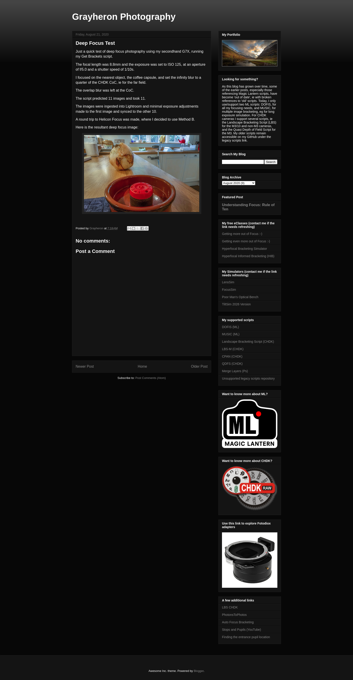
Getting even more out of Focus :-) (246, 241)
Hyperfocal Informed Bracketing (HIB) (248, 256)
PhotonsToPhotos (234, 615)
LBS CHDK (230, 607)
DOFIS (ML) (230, 327)
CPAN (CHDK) (232, 356)
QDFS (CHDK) (232, 363)
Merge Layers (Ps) (235, 371)
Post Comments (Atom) (150, 378)
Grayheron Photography (124, 17)
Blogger (199, 671)
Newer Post (85, 366)
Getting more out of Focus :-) (242, 234)
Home (142, 366)
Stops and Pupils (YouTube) (241, 629)
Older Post (199, 366)
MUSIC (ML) (231, 334)
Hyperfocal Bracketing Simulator (244, 248)
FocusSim (229, 289)
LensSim (228, 282)
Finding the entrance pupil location (246, 637)
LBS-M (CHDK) (233, 349)
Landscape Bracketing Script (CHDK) (248, 341)
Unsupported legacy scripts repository (248, 378)
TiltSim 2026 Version (236, 304)
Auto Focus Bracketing (238, 622)
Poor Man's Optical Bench (240, 297)
